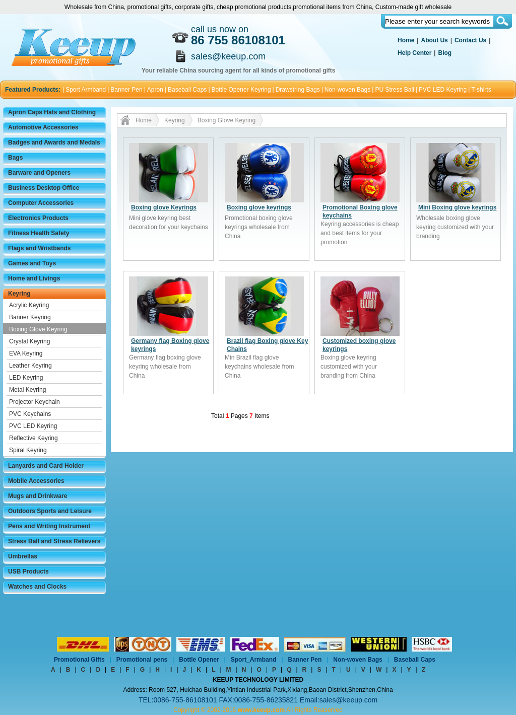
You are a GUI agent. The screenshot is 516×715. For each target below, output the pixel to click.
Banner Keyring (30, 317)
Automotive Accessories (43, 127)
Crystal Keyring (29, 341)
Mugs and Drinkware (37, 495)
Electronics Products (38, 218)
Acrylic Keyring (29, 305)
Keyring (19, 293)
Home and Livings (34, 278)
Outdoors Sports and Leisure (50, 511)
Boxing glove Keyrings (164, 207)
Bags (15, 157)
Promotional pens (141, 659)
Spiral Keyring (28, 450)
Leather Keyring (30, 365)
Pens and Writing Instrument (49, 526)
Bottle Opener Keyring (241, 89)
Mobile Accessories (36, 480)
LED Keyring (26, 377)
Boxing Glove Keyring (38, 329)
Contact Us (470, 40)
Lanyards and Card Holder (46, 465)
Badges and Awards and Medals (54, 142)
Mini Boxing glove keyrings (457, 207)
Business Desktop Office (43, 187)
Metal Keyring (27, 389)
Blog (445, 52)
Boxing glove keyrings (259, 207)
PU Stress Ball (394, 89)
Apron (155, 89)
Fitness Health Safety (38, 233)
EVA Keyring (25, 353)
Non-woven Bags (347, 89)
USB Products (28, 571)
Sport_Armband (254, 659)
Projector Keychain (34, 401)
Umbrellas (22, 556)
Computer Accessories (41, 202)
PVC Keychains (30, 413)
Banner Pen (126, 89)
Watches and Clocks (37, 586)
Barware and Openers (39, 172)
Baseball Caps (187, 89)
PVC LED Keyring (443, 89)
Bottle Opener (199, 659)
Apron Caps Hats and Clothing (52, 112)
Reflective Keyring (33, 438)
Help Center (414, 52)
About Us (434, 40)
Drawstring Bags (298, 89)
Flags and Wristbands (39, 248)
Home (406, 40)
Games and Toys (32, 263)
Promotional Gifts (79, 659)
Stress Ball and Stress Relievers (54, 541)
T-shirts (481, 89)
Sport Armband (86, 89)
